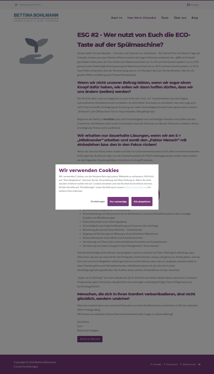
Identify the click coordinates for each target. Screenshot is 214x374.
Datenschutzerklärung (135, 187)
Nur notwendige (118, 201)
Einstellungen (98, 201)
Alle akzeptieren (142, 201)
